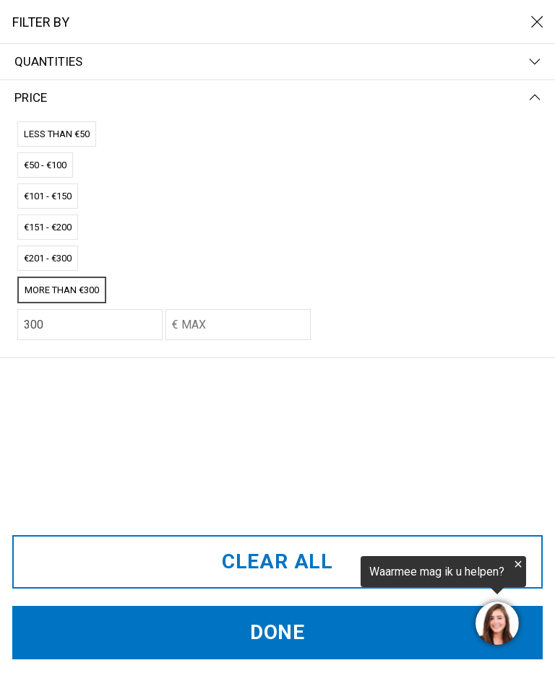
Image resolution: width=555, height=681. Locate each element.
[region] (377, 603)
